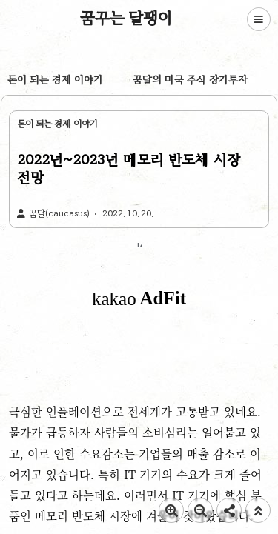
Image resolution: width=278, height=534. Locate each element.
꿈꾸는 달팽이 (126, 17)
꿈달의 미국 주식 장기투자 (190, 79)
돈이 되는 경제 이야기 (55, 79)
